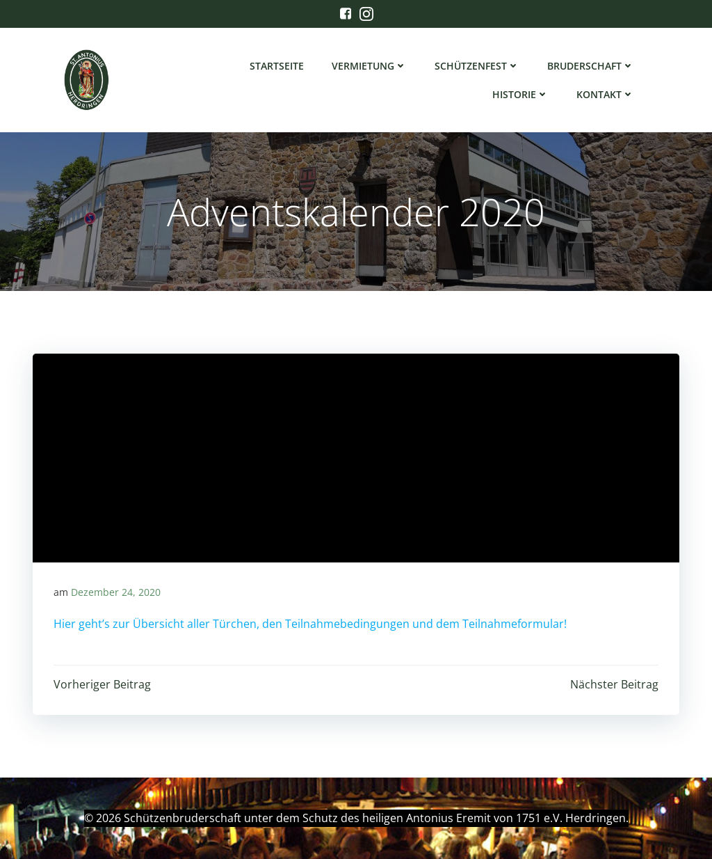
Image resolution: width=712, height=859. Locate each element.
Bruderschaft (590, 65)
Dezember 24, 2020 (116, 592)
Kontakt (605, 94)
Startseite (277, 65)
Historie (520, 94)
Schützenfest (477, 65)
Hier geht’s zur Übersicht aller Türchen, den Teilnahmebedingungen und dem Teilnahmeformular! (310, 623)
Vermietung (369, 65)
